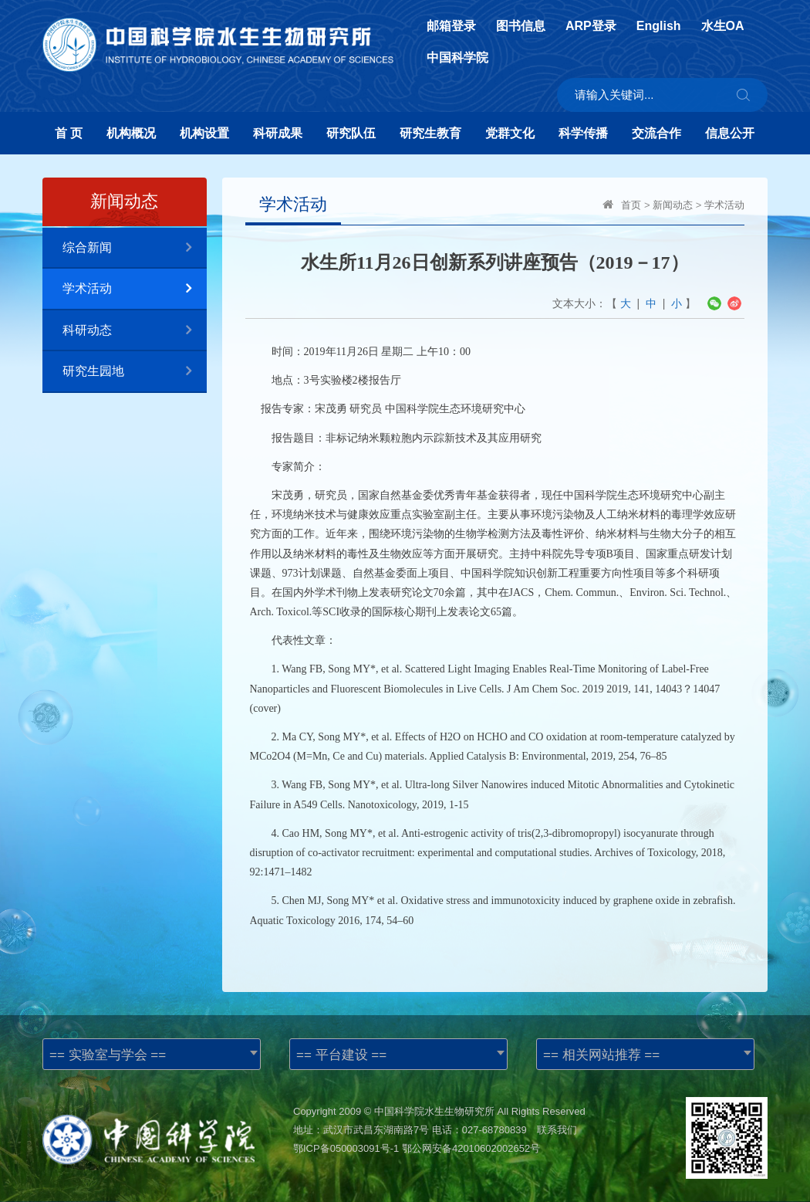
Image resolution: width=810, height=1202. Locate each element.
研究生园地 (134, 371)
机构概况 (131, 133)
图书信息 (520, 26)
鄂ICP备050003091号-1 (346, 1148)
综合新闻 (134, 248)
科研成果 (277, 133)
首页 (631, 205)
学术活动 (134, 289)
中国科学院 (457, 57)
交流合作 (656, 133)
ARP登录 (590, 26)
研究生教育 (430, 133)
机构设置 (204, 133)
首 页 (69, 133)
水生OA (722, 26)
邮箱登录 (451, 26)
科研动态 (134, 330)
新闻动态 (673, 205)
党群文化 (510, 133)
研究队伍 (351, 133)
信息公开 (729, 133)
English (658, 26)
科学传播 (583, 133)
